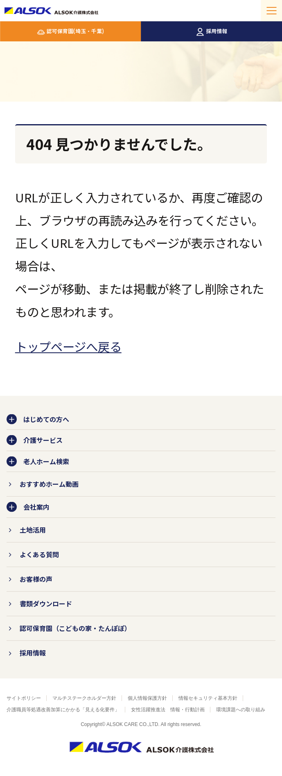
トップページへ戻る (68, 346)
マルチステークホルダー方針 (84, 698)
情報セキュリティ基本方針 (207, 698)
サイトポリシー (24, 698)
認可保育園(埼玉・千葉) (75, 31)
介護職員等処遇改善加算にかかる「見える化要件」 (63, 709)
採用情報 (216, 31)
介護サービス (43, 440)
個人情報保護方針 (147, 698)
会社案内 (36, 507)
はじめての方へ (46, 419)
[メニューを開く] (271, 10)
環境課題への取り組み (240, 709)
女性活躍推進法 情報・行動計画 (168, 709)
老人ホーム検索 (46, 461)
